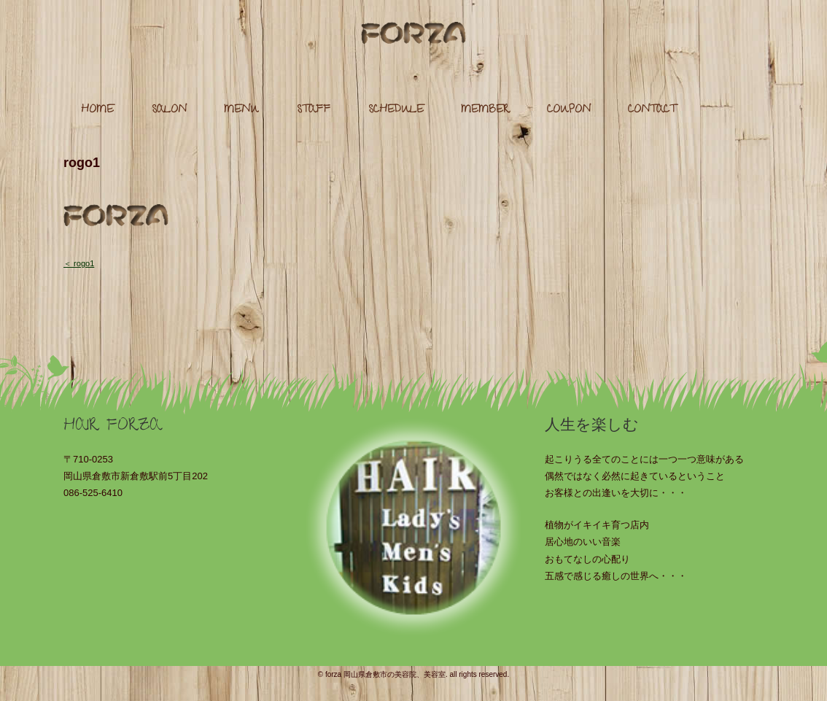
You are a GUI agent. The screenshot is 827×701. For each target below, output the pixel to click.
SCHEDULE (396, 110)
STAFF (313, 110)
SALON (169, 110)
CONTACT (652, 110)
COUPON (569, 110)
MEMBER (485, 110)
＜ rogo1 (78, 263)
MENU (241, 110)
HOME (97, 110)
